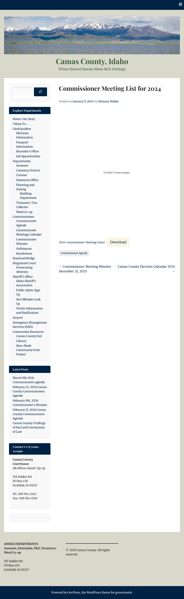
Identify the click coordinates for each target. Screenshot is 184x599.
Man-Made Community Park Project (28, 350)
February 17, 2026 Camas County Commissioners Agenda (29, 414)
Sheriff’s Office (23, 277)
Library (21, 341)
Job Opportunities (28, 156)
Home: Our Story (24, 119)
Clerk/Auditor (22, 129)
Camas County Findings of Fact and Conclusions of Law (29, 427)
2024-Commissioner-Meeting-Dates (82, 242)
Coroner (21, 175)
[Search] (40, 91)
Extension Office (27, 180)
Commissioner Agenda (74, 253)
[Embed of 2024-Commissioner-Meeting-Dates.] (117, 172)
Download (118, 242)
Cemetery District (28, 170)
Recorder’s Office (27, 151)
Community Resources (28, 332)
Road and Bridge (24, 258)
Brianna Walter (108, 101)
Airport (18, 317)
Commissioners (23, 217)
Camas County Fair (29, 336)
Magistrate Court (24, 263)
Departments (22, 161)
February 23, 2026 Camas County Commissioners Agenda (30, 391)
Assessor (22, 165)
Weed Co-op (24, 212)
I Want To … (21, 124)
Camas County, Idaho (92, 61)
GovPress (73, 592)
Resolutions (24, 253)
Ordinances (24, 248)
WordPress (93, 592)
